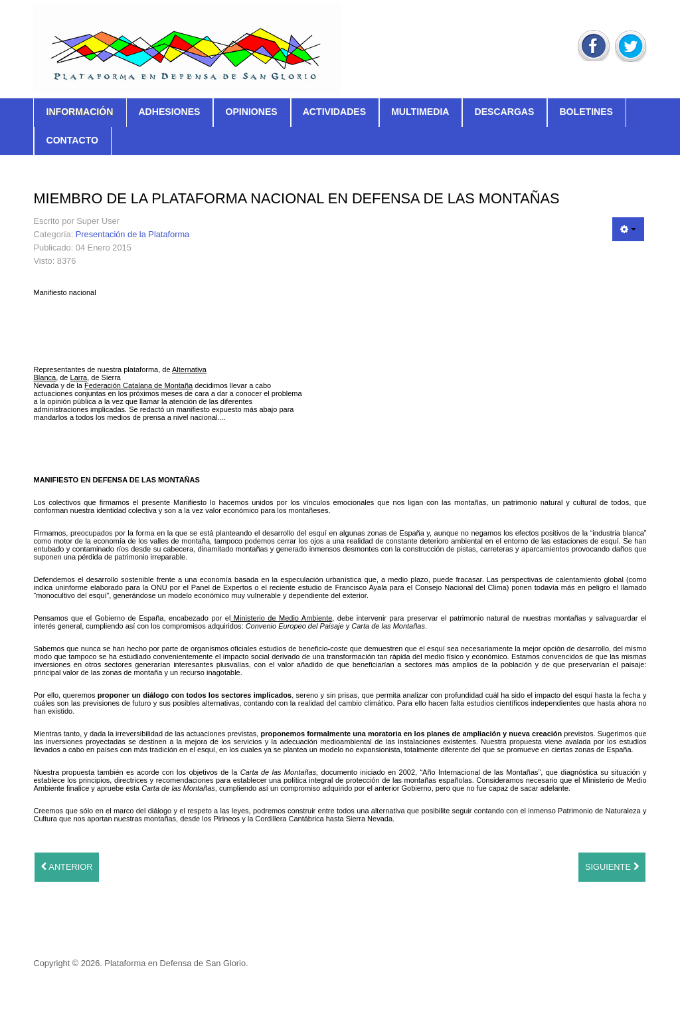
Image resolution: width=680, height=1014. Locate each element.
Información (79, 111)
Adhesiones (169, 111)
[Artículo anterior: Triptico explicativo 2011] (67, 867)
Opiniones (251, 111)
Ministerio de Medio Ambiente (281, 618)
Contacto (72, 140)
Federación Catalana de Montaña (138, 385)
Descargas (504, 111)
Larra (79, 377)
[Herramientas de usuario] (628, 229)
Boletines (586, 111)
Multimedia (420, 111)
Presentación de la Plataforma (132, 234)
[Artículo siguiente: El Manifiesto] (611, 867)
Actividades (334, 111)
